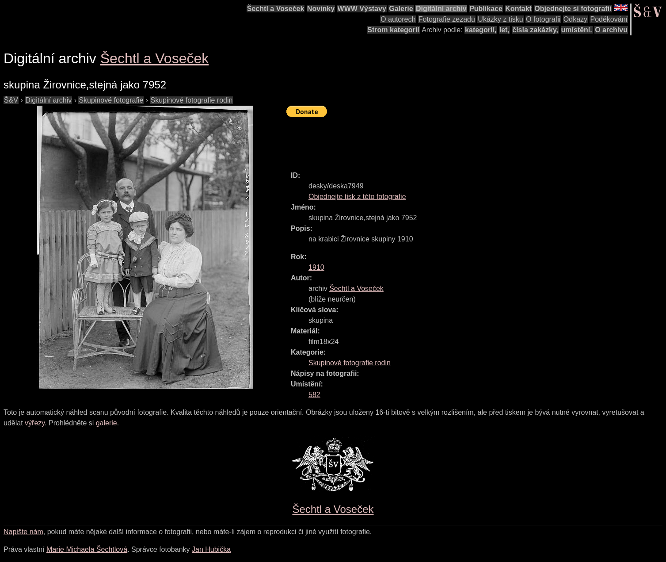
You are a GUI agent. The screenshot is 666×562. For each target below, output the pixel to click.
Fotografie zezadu (447, 19)
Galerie (401, 8)
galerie (106, 423)
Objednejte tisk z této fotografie (357, 196)
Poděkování (609, 19)
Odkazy (575, 19)
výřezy (35, 423)
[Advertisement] (447, 140)
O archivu (611, 30)
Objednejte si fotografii (572, 8)
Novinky (321, 8)
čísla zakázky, (535, 30)
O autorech (398, 19)
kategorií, (480, 30)
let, (504, 30)
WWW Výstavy (362, 8)
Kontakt (518, 8)
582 (314, 394)
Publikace (485, 8)
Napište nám (23, 531)
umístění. (576, 30)
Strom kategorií (393, 30)
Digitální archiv (441, 8)
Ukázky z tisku (500, 19)
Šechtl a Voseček (275, 8)
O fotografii (543, 19)
